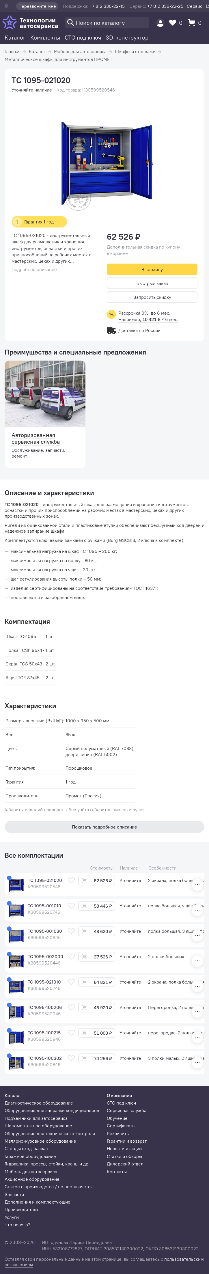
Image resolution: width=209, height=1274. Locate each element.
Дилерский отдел (125, 1164)
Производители (21, 1209)
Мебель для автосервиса (80, 51)
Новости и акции (124, 1148)
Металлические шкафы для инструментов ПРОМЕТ (58, 59)
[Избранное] (177, 22)
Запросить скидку (152, 297)
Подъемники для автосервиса (36, 1118)
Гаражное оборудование (30, 1156)
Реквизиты (118, 1133)
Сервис (194, 6)
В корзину (152, 269)
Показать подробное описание (104, 827)
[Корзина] (196, 22)
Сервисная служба (126, 1110)
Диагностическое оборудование (39, 1103)
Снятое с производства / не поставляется (49, 1186)
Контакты (117, 1171)
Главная (12, 51)
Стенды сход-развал (26, 1148)
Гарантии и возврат (127, 1141)
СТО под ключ (83, 37)
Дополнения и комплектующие (37, 1202)
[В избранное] (71, 880)
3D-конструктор (127, 37)
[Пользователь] (160, 22)
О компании (119, 1095)
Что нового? (17, 1225)
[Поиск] (107, 22)
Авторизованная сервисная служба (36, 438)
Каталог (15, 37)
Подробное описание (34, 269)
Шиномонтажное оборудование (38, 1125)
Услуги (12, 1217)
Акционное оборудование (32, 1179)
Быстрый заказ (152, 283)
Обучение (117, 1118)
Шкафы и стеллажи (135, 51)
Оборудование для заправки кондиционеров (52, 1110)
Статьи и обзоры (124, 1156)
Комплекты (45, 37)
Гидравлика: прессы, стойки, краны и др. (47, 1164)
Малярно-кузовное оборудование (40, 1141)
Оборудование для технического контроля (50, 1133)
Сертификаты (121, 1125)
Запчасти (14, 1194)
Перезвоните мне (37, 6)
